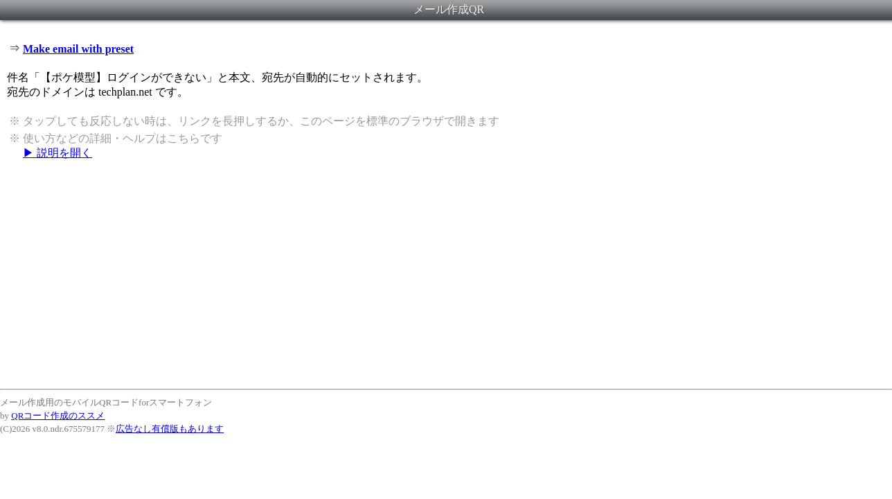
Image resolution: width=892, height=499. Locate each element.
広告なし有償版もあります (170, 428)
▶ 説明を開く (57, 153)
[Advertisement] (446, 274)
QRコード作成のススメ (58, 415)
